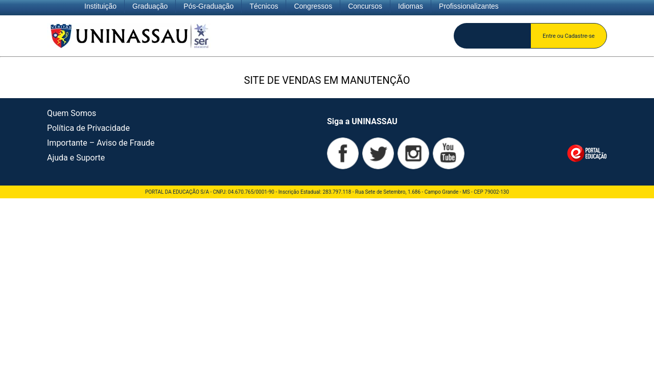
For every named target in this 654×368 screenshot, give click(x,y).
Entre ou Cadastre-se (569, 36)
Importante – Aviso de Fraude (101, 143)
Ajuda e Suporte (76, 158)
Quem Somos (71, 113)
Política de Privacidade (88, 128)
